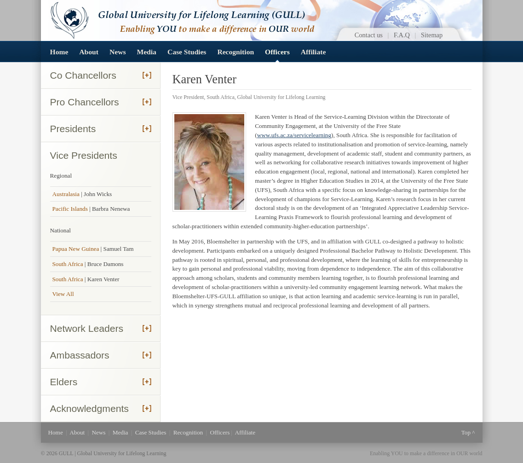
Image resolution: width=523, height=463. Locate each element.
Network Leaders (87, 328)
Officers (277, 52)
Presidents (73, 128)
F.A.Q (402, 35)
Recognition (235, 52)
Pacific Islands (70, 208)
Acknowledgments (89, 408)
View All (63, 293)
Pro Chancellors (84, 102)
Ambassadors (79, 355)
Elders (64, 381)
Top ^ (468, 432)
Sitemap (432, 35)
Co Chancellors (83, 75)
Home (59, 52)
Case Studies (186, 52)
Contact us (369, 35)
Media (146, 52)
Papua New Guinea (76, 248)
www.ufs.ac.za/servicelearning (294, 135)
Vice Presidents (83, 155)
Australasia (66, 194)
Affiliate (313, 52)
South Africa (68, 263)
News (117, 52)
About (88, 52)
